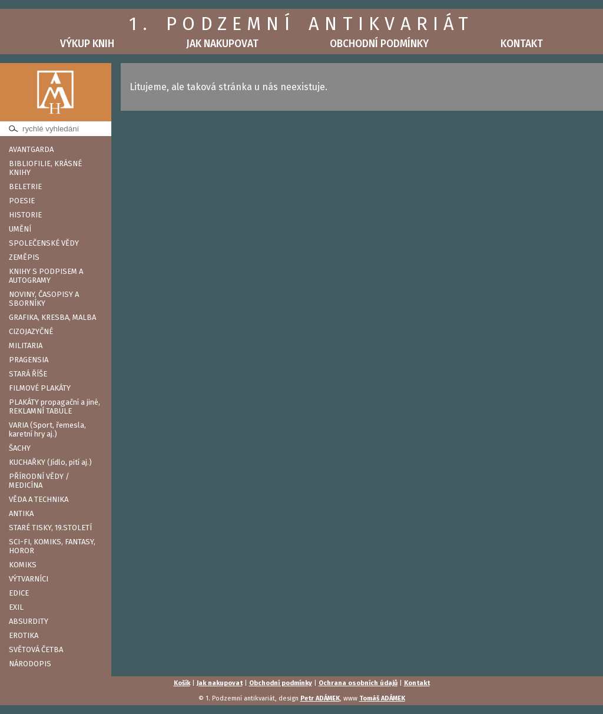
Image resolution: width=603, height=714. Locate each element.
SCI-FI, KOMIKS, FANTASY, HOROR (52, 546)
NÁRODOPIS (30, 663)
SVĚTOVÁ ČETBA (36, 649)
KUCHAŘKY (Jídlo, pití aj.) (50, 462)
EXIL (16, 607)
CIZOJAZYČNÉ (31, 331)
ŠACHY (20, 448)
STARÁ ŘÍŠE (28, 373)
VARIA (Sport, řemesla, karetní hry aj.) (47, 429)
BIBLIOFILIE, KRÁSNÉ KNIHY (45, 168)
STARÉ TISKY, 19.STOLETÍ (50, 527)
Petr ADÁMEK (320, 698)
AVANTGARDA (31, 149)
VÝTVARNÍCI (28, 578)
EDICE (19, 593)
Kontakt (522, 44)
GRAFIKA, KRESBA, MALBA (52, 317)
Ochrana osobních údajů (358, 683)
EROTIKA (23, 635)
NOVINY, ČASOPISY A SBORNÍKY (44, 299)
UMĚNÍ (20, 228)
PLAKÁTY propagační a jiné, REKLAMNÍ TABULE (54, 406)
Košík (182, 683)
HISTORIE (25, 214)
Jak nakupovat (222, 44)
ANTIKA (21, 513)
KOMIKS (23, 564)
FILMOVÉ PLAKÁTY (40, 388)
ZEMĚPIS (24, 257)
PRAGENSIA (28, 359)
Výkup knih (87, 44)
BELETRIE (25, 186)
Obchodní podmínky (379, 44)
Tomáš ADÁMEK (382, 698)
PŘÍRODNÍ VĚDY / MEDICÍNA (39, 481)
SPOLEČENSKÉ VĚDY (44, 243)
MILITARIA (25, 345)
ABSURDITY (28, 621)
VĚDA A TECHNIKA (38, 499)
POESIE (22, 200)
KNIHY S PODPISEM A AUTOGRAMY (46, 276)
